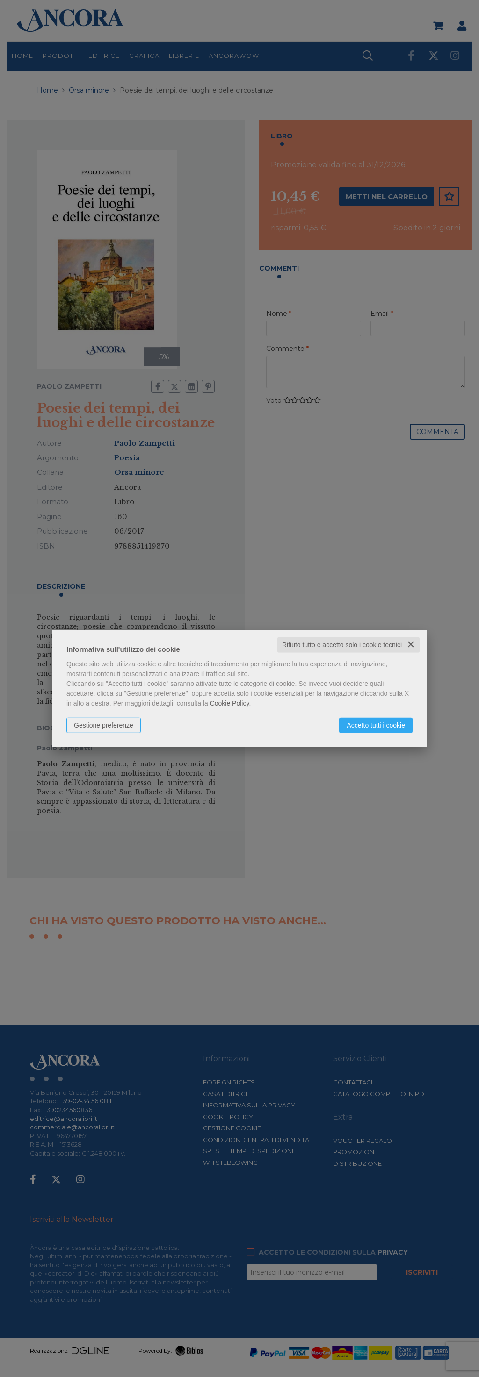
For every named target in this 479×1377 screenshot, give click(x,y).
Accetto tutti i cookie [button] (376, 725)
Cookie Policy (229, 703)
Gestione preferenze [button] (103, 725)
